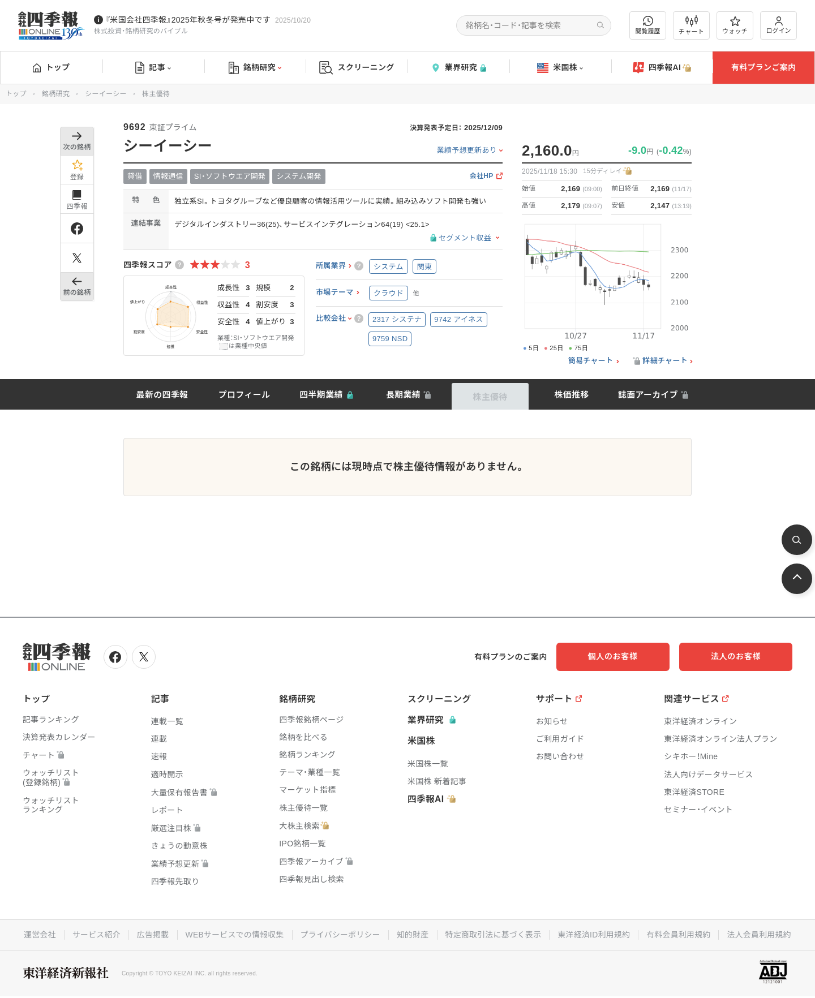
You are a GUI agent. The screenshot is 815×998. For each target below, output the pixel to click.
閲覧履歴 (648, 25)
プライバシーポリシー (339, 934)
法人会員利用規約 (762, 934)
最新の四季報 (162, 394)
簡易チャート (591, 361)
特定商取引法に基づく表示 (494, 934)
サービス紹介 (94, 934)
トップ (51, 67)
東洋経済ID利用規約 (595, 934)
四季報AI (662, 68)
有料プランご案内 (763, 67)
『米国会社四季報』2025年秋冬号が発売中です (188, 19)
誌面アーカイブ (648, 394)
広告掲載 (151, 934)
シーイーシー (106, 94)
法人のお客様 (741, 656)
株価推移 (571, 394)
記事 (153, 68)
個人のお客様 (628, 656)
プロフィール (244, 394)
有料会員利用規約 (680, 934)
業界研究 (458, 67)
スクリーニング (356, 68)
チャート (691, 25)
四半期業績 (321, 394)
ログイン (778, 25)
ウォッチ (735, 25)
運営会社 (37, 934)
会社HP (482, 176)
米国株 (560, 68)
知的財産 (413, 934)
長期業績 (403, 394)
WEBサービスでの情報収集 (233, 934)
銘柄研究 (255, 68)
